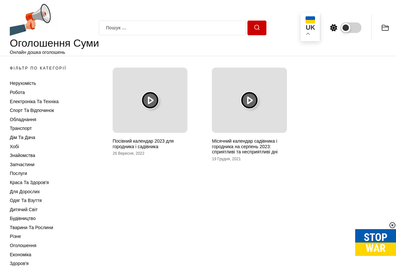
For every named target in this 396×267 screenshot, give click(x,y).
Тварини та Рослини (31, 227)
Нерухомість (23, 83)
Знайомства (22, 155)
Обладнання (23, 119)
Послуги (18, 173)
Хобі (14, 146)
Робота (17, 92)
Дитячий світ (24, 209)
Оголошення (23, 245)
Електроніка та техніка (34, 101)
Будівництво (23, 218)
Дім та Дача (22, 137)
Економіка (20, 254)
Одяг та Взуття (26, 200)
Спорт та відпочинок (32, 110)
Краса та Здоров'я (29, 182)
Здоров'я (19, 263)
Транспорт (21, 128)
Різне (15, 236)
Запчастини (22, 164)
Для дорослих (25, 191)
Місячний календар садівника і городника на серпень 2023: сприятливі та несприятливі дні (244, 146)
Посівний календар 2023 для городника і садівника (143, 143)
